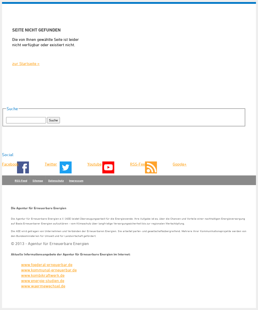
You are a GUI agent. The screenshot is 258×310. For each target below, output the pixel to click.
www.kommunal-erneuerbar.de (49, 270)
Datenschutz (56, 180)
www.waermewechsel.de (43, 286)
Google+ (180, 164)
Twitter (51, 164)
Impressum (76, 180)
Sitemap (38, 180)
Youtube (94, 164)
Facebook (10, 164)
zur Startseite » (26, 63)
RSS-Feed (138, 164)
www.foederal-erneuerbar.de (46, 264)
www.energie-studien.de (42, 280)
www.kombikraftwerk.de (42, 275)
